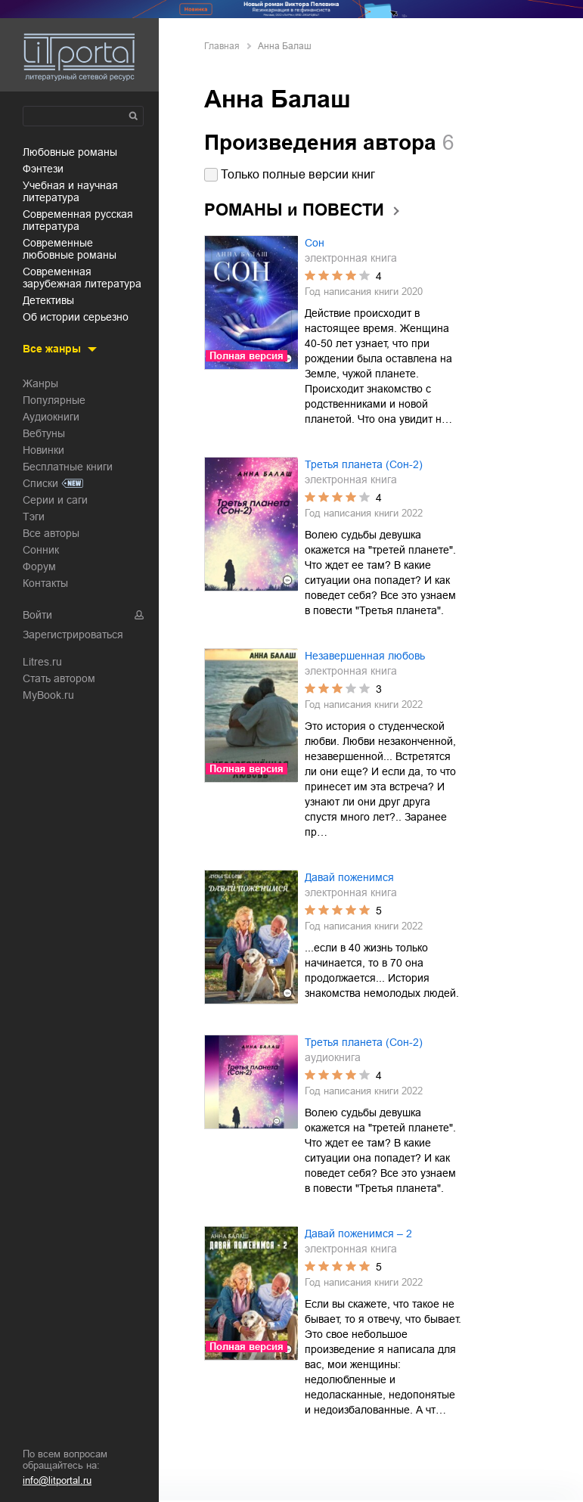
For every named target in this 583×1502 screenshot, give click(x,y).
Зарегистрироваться (73, 634)
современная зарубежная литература (82, 277)
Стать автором (59, 678)
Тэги (34, 516)
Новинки (43, 450)
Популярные (54, 400)
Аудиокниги (51, 417)
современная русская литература (78, 220)
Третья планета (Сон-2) (364, 464)
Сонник (41, 550)
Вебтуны (44, 433)
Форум (39, 566)
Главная (222, 46)
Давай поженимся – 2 (358, 1233)
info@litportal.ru (57, 1480)
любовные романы (70, 152)
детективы (48, 300)
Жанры (40, 383)
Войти (37, 615)
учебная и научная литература (70, 191)
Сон (314, 243)
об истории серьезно (76, 317)
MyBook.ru (48, 695)
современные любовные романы (69, 249)
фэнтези (43, 169)
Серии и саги (55, 500)
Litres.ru (42, 662)
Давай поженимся (349, 877)
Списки (40, 483)
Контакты (45, 583)
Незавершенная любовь (365, 656)
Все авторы (51, 533)
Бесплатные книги (68, 467)
